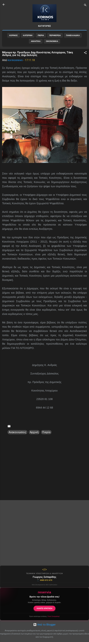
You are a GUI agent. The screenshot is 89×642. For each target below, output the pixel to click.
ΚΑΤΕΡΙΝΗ (27, 35)
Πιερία (46, 432)
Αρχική (34, 432)
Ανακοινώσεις (17, 432)
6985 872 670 (44, 580)
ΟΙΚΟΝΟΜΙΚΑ (52, 41)
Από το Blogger (44, 624)
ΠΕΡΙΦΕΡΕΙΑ (55, 35)
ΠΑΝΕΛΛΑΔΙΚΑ (73, 35)
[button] (85, 53)
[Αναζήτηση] (85, 5)
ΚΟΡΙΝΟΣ (13, 35)
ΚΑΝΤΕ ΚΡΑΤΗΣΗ (44, 608)
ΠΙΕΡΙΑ (41, 35)
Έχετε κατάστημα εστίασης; (44, 616)
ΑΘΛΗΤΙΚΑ (36, 41)
